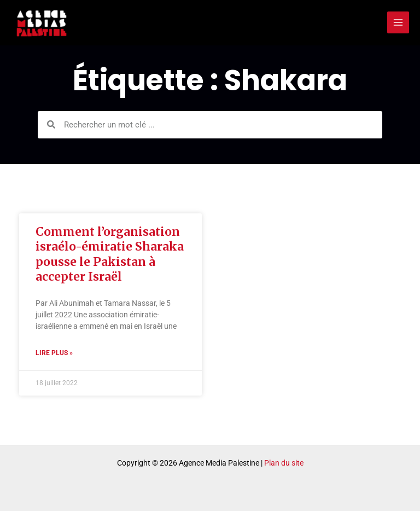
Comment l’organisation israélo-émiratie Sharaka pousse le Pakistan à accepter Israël (110, 254)
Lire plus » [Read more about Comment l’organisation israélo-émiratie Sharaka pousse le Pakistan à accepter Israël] (54, 353)
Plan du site (284, 462)
